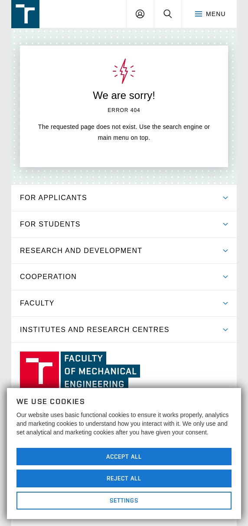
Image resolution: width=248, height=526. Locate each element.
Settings (124, 500)
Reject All (124, 478)
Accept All (124, 456)
